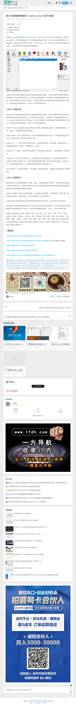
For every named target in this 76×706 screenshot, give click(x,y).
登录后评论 (38, 386)
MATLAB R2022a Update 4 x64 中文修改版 (14, 345)
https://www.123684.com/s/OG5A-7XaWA (21, 250)
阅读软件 (31, 293)
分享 (53, 296)
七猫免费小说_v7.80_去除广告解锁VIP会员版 (24, 486)
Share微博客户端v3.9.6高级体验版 (14, 371)
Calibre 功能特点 (14, 30)
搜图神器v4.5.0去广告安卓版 (23, 568)
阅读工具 (24, 293)
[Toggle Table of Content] (18, 24)
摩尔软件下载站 (37, 701)
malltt (10, 296)
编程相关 (8, 342)
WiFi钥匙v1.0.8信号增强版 (22, 513)
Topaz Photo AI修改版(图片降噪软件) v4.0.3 (24, 494)
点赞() (66, 296)
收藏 (59, 296)
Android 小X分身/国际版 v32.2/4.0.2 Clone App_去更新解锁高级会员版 (36, 575)
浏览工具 (21, 8)
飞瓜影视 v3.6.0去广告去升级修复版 (25, 547)
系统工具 (8, 368)
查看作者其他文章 (38, 415)
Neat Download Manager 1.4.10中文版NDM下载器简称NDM (30, 498)
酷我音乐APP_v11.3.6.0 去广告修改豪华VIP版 (24, 490)
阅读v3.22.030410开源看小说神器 (61, 345)
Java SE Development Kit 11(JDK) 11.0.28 (27, 534)
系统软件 (31, 342)
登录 (65, 3)
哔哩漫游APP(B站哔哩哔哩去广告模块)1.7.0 (27, 561)
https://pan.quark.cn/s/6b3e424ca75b (20, 245)
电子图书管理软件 (30, 37)
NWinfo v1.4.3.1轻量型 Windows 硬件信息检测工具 (30, 527)
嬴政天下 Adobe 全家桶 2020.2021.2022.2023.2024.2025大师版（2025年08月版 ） (38, 483)
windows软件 (12, 8)
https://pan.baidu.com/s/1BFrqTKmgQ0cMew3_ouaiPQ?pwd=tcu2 (30, 255)
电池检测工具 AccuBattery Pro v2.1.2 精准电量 (29, 554)
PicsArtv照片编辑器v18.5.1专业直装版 (26, 520)
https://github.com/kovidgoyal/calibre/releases (23, 236)
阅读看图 (55, 342)
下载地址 (11, 32)
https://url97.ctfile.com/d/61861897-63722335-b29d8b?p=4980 (29, 241)
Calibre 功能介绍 (14, 27)
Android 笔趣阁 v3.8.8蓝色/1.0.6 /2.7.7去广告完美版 (27, 502)
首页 (5, 8)
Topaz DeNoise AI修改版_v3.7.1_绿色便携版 (28, 541)
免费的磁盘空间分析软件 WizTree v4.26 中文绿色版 (37, 345)
